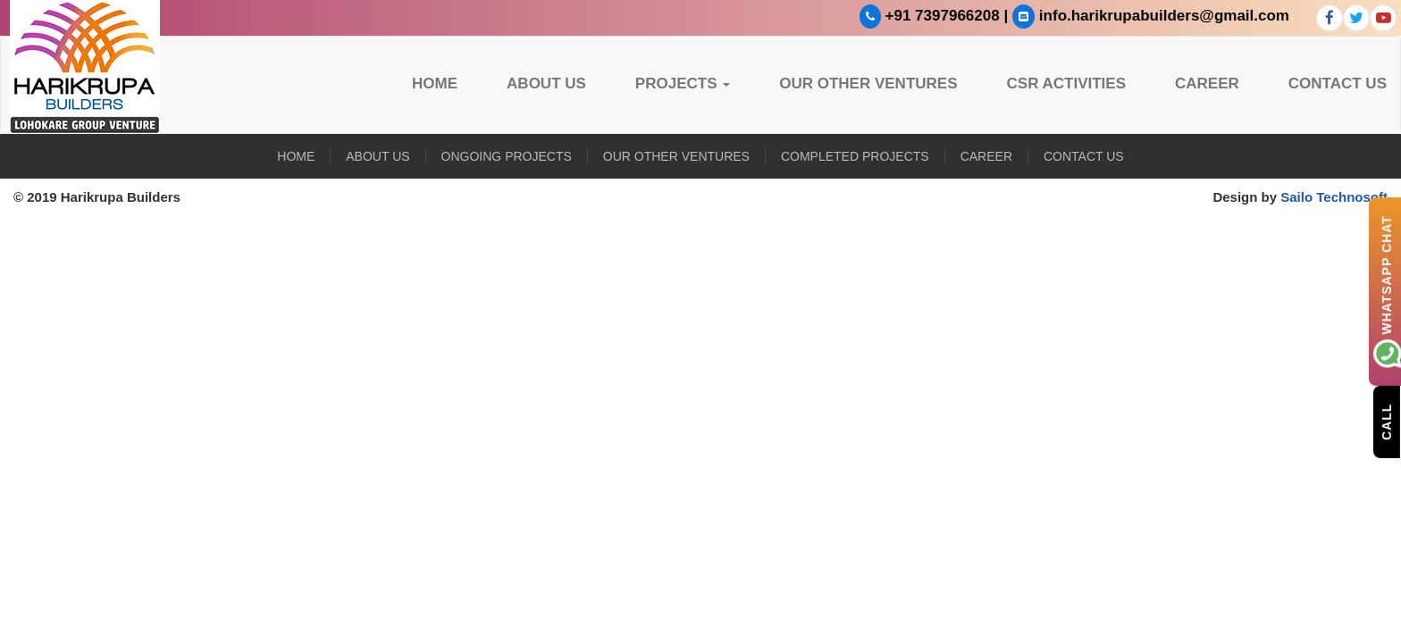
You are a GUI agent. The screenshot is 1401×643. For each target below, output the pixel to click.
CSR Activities (1067, 83)
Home (434, 83)
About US (546, 83)
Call (1387, 421)
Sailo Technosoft (1334, 197)
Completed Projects (855, 156)
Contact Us (1337, 83)
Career (1207, 83)
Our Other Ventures (868, 83)
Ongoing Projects (506, 156)
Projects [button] (682, 83)
